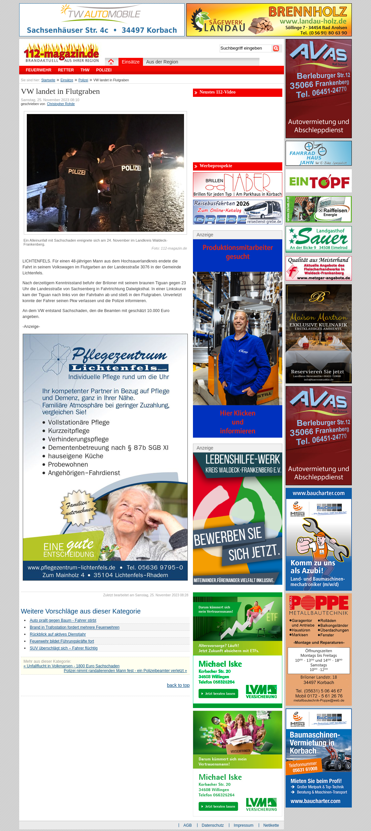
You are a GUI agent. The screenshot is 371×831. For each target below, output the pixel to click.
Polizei (83, 80)
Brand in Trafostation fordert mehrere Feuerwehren (74, 627)
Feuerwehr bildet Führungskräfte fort (62, 641)
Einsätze (67, 80)
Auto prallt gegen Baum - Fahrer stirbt (63, 620)
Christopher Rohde (61, 104)
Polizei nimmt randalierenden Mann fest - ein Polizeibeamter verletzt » (125, 670)
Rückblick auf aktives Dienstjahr (58, 634)
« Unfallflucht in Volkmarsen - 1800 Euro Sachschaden (71, 666)
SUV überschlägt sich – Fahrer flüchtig (64, 648)
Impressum (243, 825)
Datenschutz (213, 825)
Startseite (48, 80)
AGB (187, 825)
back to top (178, 685)
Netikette (271, 825)
